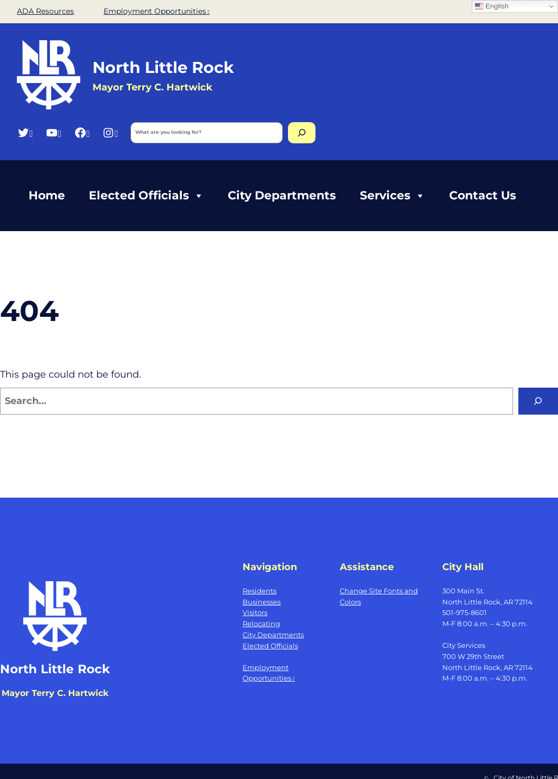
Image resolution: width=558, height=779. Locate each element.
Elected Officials (146, 195)
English (491, 6)
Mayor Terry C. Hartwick (55, 693)
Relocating (261, 623)
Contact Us (482, 195)
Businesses (262, 602)
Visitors (255, 612)
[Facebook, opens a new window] (82, 132)
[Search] (301, 132)
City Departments (282, 195)
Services (392, 195)
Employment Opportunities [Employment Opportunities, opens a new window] (157, 11)
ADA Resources (45, 11)
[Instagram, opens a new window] (110, 132)
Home (47, 195)
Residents (259, 590)
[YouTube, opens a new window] (53, 132)
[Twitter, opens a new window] (25, 132)
